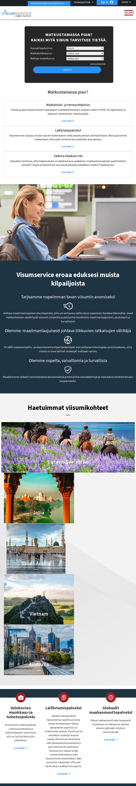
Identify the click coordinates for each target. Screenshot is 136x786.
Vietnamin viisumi (79, 746)
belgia (43, 723)
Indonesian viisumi (80, 734)
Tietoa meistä (17, 716)
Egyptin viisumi (78, 742)
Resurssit (15, 727)
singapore (58, 746)
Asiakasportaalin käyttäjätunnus (46, 2)
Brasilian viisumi (78, 726)
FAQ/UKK (64, 765)
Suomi (125, 2)
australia (58, 719)
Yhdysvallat (59, 754)
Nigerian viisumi (78, 750)
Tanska (44, 754)
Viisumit (14, 719)
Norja (56, 738)
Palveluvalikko (42, 769)
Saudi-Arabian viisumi (81, 738)
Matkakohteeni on (41, 48)
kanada (57, 734)
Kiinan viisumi (77, 719)
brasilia (57, 723)
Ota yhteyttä (107, 716)
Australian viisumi (79, 730)
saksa (43, 746)
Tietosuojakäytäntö (85, 765)
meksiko (44, 738)
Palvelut (14, 731)
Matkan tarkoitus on (42, 52)
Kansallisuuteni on (41, 43)
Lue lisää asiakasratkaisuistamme (35, 765)
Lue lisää (66, 116)
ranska (44, 742)
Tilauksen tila (17, 735)
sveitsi (57, 750)
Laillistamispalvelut (20, 723)
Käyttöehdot (108, 765)
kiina (42, 726)
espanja (57, 726)
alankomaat (46, 719)
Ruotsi (56, 742)
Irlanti (43, 730)
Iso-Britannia (60, 730)
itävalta (44, 734)
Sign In (104, 2)
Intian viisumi (77, 723)
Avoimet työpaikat (65, 769)
